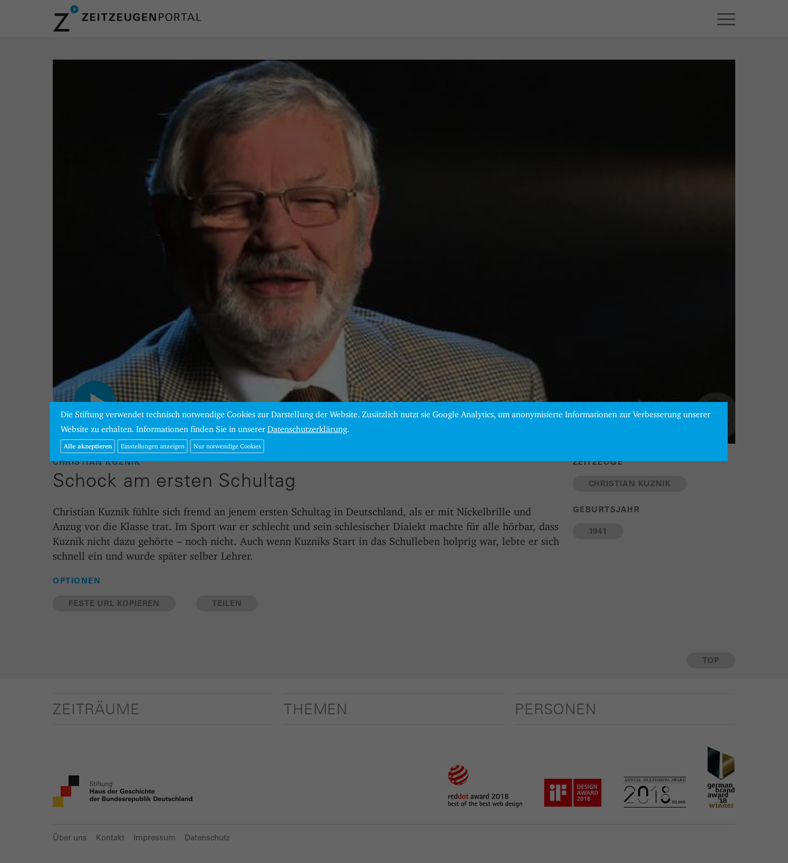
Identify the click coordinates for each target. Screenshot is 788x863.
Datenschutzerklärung (307, 429)
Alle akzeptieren (88, 446)
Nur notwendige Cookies (227, 446)
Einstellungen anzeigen (153, 446)
